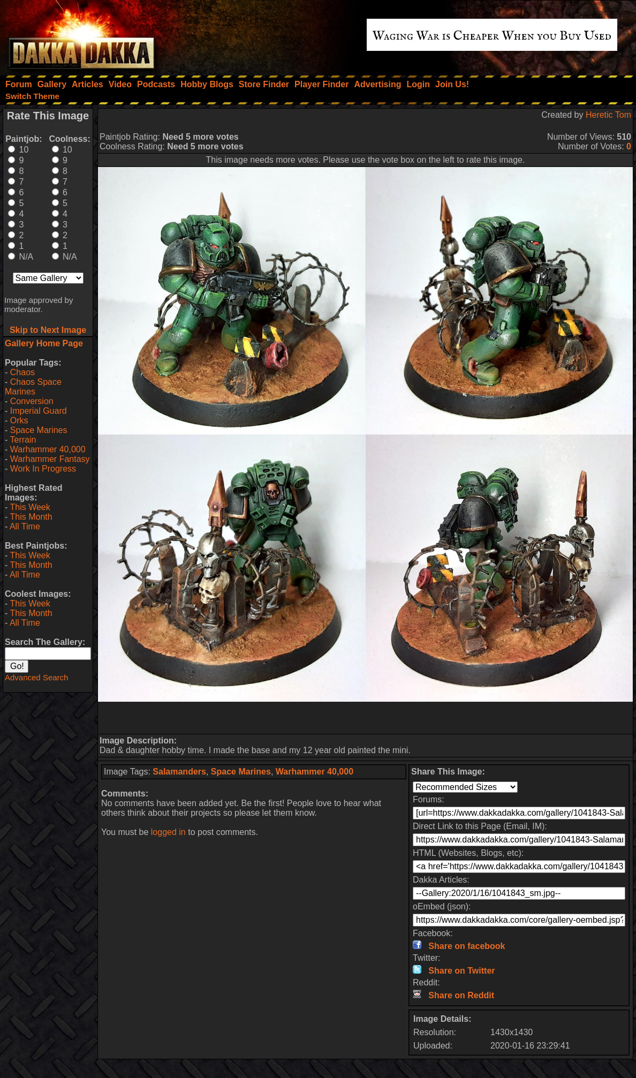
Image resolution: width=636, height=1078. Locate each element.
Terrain (23, 439)
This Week (30, 507)
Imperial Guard (38, 410)
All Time (25, 526)
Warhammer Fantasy (50, 459)
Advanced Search (36, 677)
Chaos (22, 372)
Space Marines (38, 430)
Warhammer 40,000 (48, 449)
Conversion (32, 401)
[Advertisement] (365, 718)
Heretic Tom (608, 114)
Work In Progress (43, 468)
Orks (19, 420)
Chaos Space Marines (33, 386)
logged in (168, 832)
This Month (31, 516)
